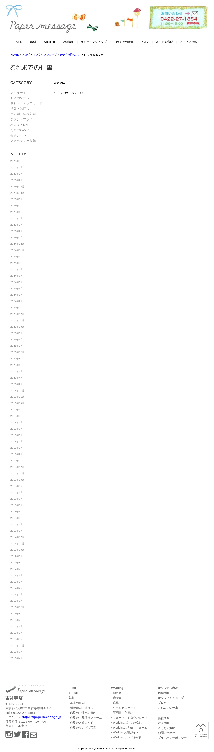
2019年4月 (16, 441)
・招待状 (116, 693)
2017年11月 (17, 543)
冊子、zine (18, 135)
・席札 (114, 702)
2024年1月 (16, 307)
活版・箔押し (20, 108)
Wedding (49, 41)
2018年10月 (17, 480)
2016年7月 (16, 620)
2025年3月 (16, 225)
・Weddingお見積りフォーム (128, 727)
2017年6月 (16, 575)
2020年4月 (16, 378)
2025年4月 (16, 218)
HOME (72, 688)
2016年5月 (16, 632)
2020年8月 (16, 358)
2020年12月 (17, 352)
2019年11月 (17, 397)
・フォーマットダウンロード (129, 717)
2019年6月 (16, 429)
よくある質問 (164, 41)
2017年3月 (16, 594)
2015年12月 (17, 645)
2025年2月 (16, 231)
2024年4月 (16, 288)
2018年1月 (16, 531)
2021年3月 (16, 339)
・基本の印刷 (76, 702)
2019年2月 (16, 454)
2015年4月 (16, 658)
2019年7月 (16, 422)
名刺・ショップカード (26, 103)
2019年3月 (16, 448)
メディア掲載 (188, 41)
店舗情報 (68, 41)
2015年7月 (16, 652)
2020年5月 (16, 371)
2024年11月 (17, 250)
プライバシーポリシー (172, 737)
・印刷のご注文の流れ (81, 712)
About (19, 41)
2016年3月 (16, 639)
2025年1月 (16, 237)
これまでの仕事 (123, 41)
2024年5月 (16, 282)
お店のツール (20, 98)
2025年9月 (16, 199)
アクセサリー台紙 (23, 140)
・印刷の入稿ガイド (80, 722)
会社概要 (163, 718)
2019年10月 (17, 403)
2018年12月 (17, 467)
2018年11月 (17, 473)
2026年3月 (16, 174)
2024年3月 (16, 295)
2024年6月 (16, 276)
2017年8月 (16, 562)
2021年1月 (16, 346)
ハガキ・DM (19, 124)
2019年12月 (17, 390)
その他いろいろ (21, 130)
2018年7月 (16, 499)
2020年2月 (16, 384)
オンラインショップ (94, 41)
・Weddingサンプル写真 (126, 737)
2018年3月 (16, 518)
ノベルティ (18, 92)
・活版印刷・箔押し (80, 707)
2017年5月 (16, 582)
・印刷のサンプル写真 (81, 727)
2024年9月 (16, 256)
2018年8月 (16, 492)
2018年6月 (16, 505)
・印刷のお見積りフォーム (84, 717)
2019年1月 (16, 460)
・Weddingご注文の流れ (126, 722)
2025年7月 (16, 205)
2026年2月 (16, 180)
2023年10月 (17, 327)
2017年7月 (16, 569)
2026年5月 (16, 161)
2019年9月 (16, 409)
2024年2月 (16, 301)
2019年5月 (16, 435)
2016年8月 (16, 613)
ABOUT (73, 693)
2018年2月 (16, 524)
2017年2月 (16, 601)
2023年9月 (16, 333)
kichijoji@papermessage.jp (40, 717)
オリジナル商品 (168, 688)
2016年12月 (17, 607)
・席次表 (116, 698)
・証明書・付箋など (123, 712)
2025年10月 (17, 193)
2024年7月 (16, 269)
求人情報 (163, 723)
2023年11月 (17, 320)
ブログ (144, 41)
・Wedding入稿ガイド (124, 732)
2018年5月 (16, 511)
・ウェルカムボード (123, 707)
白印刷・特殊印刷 (23, 114)
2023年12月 (17, 314)
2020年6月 (16, 365)
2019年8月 (16, 416)
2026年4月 (16, 167)
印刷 (33, 41)
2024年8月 (16, 263)
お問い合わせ (166, 733)
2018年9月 (16, 486)
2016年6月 (16, 626)
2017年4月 (16, 588)
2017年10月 (17, 550)
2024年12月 (17, 244)
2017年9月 (16, 556)
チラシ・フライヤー (24, 119)
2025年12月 (17, 186)
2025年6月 (16, 212)
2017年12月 (17, 537)
